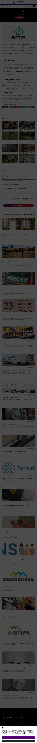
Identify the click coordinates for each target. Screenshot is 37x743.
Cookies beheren (18, 741)
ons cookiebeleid (14, 733)
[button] (34, 727)
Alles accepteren (18, 737)
